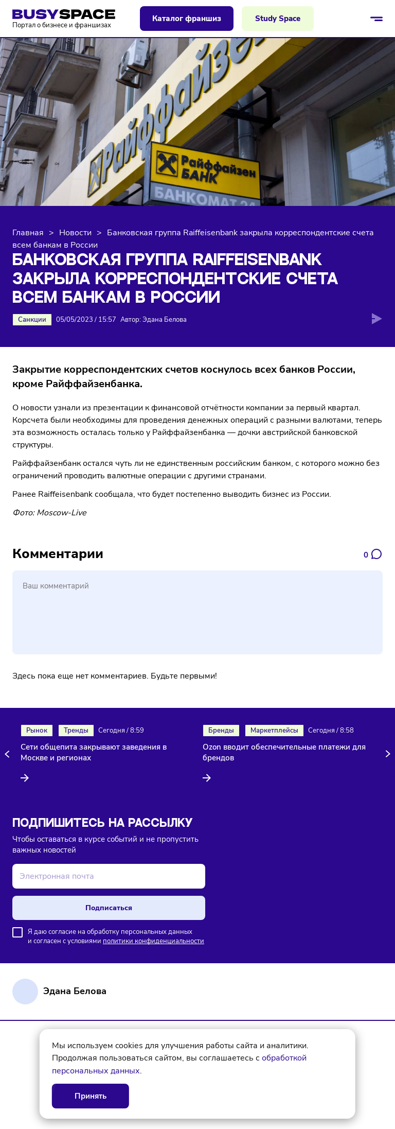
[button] (8, 754)
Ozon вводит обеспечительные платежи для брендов (284, 752)
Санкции (32, 319)
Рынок (36, 730)
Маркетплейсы (274, 730)
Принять (90, 1096)
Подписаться (108, 908)
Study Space (277, 18)
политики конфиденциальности (153, 941)
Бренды (221, 730)
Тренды (76, 730)
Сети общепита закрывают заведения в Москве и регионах (94, 752)
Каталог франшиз (186, 18)
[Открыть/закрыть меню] (376, 18)
